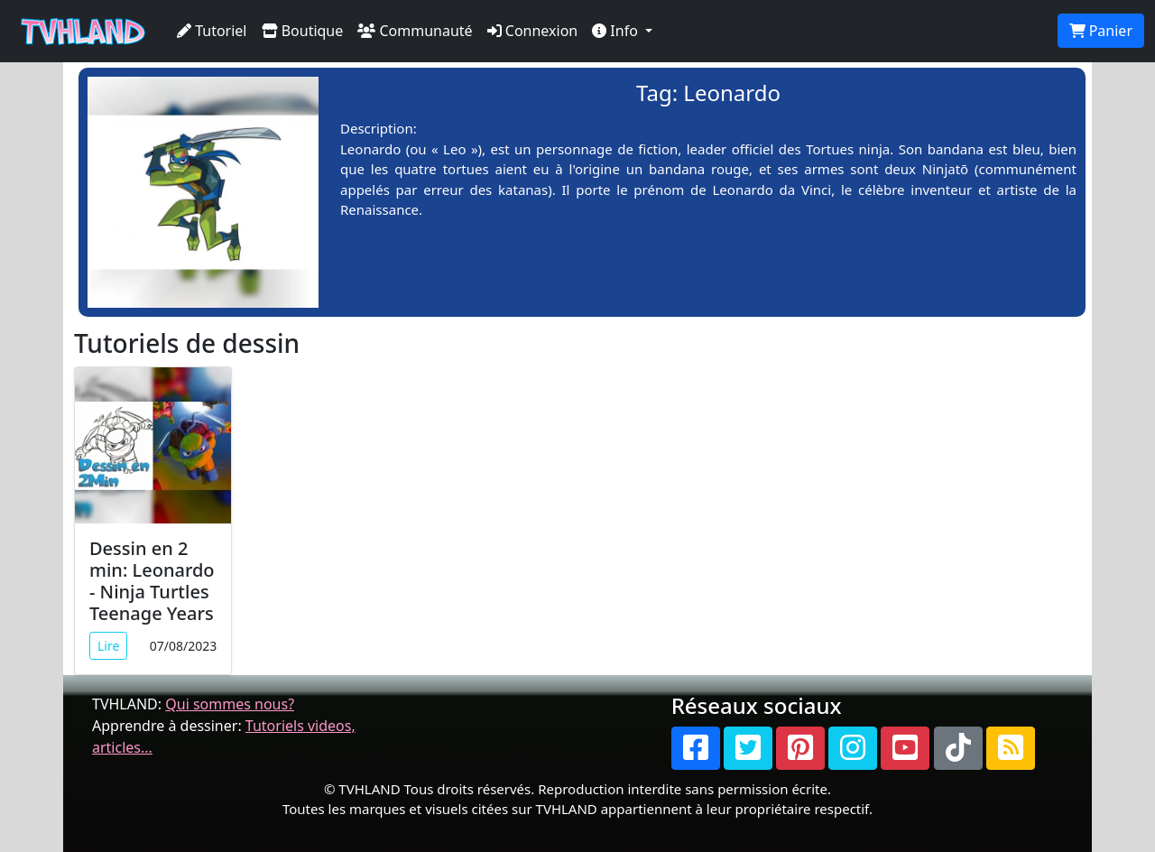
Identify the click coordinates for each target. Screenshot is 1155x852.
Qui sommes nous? (229, 704)
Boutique (303, 31)
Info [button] (617, 31)
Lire (108, 645)
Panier (1100, 31)
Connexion (532, 31)
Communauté (414, 31)
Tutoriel (212, 31)
